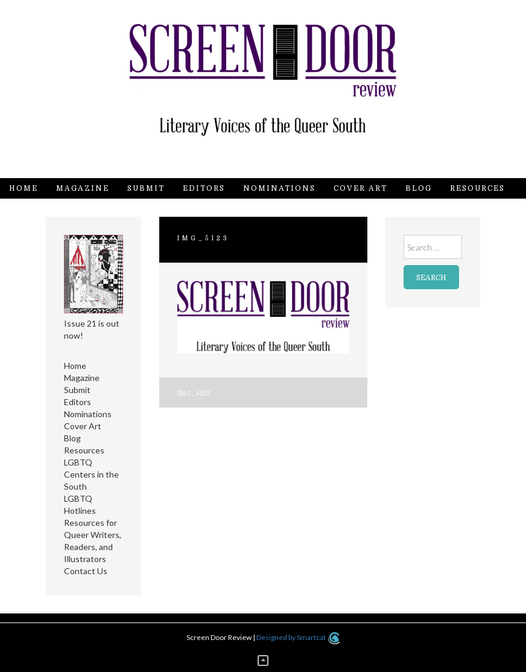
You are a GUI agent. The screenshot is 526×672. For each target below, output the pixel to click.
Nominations (279, 188)
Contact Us (39, 209)
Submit (146, 188)
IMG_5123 (194, 393)
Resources (477, 188)
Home (23, 188)
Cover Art (360, 188)
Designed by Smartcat (297, 637)
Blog (418, 188)
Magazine (82, 188)
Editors (204, 188)
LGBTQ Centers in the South (91, 474)
